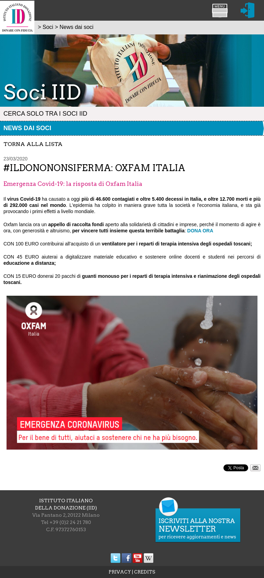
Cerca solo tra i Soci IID (45, 113)
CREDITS (144, 572)
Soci (48, 27)
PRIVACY (120, 572)
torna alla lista (33, 144)
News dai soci (27, 128)
